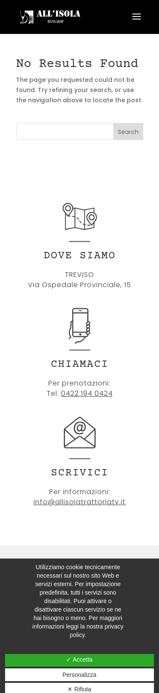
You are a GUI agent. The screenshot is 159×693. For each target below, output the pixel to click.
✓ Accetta (79, 659)
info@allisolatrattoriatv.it (79, 502)
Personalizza (79, 674)
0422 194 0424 (87, 393)
